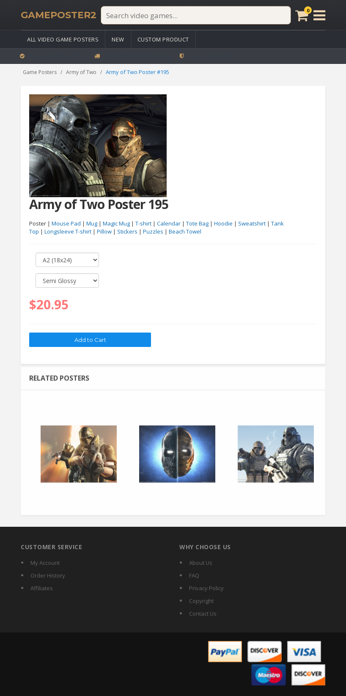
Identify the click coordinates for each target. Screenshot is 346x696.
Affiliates (41, 588)
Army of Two (81, 72)
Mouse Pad (66, 224)
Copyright (201, 601)
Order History (47, 575)
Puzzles (153, 232)
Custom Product (163, 39)
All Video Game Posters (63, 39)
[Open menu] (319, 15)
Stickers (127, 232)
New (118, 39)
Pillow (104, 232)
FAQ (194, 575)
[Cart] (301, 15)
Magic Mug (116, 224)
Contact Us (203, 613)
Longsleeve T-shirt (67, 232)
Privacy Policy (206, 588)
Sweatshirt (252, 224)
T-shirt (143, 224)
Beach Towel (185, 232)
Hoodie (223, 224)
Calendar (169, 224)
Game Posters (40, 72)
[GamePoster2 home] (58, 15)
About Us (200, 563)
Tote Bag (197, 224)
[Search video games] (196, 15)
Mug (91, 224)
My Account (45, 563)
